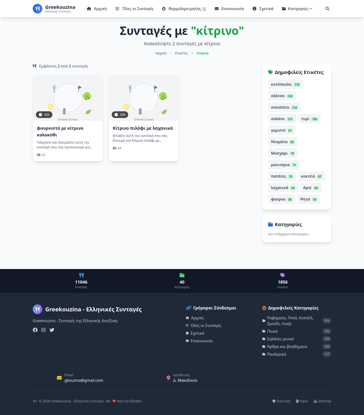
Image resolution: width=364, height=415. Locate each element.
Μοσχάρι (283, 153)
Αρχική (97, 8)
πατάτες (282, 176)
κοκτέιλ (311, 176)
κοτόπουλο (285, 84)
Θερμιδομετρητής (182, 8)
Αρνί (311, 187)
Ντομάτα (283, 141)
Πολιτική (281, 401)
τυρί (309, 118)
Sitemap (322, 401)
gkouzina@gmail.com (84, 380)
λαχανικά (283, 187)
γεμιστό (282, 130)
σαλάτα (282, 118)
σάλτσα (282, 95)
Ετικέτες (181, 53)
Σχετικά (263, 8)
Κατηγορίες (297, 8)
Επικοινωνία (229, 8)
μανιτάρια (284, 164)
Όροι (302, 401)
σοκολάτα (284, 107)
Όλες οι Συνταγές (135, 8)
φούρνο (281, 199)
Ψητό (308, 199)
